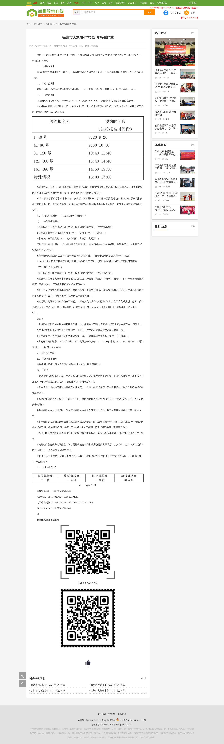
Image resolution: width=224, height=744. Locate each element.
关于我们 (102, 714)
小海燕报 (143, 3)
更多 (193, 33)
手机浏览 (192, 3)
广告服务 (112, 714)
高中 (97, 3)
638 (159, 159)
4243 (167, 119)
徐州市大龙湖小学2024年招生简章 (61, 24)
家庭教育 (132, 3)
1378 (159, 119)
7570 (166, 159)
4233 (167, 78)
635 (159, 200)
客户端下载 (176, 13)
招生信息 (38, 24)
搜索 (149, 12)
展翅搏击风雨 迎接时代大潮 (165, 113)
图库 (63, 3)
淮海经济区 (162, 3)
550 (159, 105)
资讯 (42, 3)
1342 (159, 91)
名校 (56, 3)
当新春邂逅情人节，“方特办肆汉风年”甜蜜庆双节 (164, 208)
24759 (167, 187)
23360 (167, 173)
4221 (167, 91)
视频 (104, 3)
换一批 (144, 678)
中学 (90, 3)
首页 (29, 3)
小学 (83, 3)
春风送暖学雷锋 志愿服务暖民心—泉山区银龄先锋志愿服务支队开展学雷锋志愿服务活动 (166, 127)
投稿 (193, 13)
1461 (159, 214)
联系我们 (122, 714)
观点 (69, 3)
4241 (166, 105)
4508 (166, 133)
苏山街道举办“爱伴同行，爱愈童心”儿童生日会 (165, 100)
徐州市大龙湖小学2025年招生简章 (48, 685)
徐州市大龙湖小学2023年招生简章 (48, 690)
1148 (159, 78)
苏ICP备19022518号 (94, 720)
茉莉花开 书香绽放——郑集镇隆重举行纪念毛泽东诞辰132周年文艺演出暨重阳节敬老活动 (166, 153)
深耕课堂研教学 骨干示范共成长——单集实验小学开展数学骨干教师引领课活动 (166, 72)
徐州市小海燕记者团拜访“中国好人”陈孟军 (166, 85)
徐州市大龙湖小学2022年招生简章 (108, 690)
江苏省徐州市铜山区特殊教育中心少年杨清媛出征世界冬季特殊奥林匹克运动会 (166, 195)
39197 (167, 214)
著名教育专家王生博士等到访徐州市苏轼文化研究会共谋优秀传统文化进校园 (166, 181)
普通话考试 (120, 3)
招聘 (111, 3)
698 (159, 133)
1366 (159, 187)
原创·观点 (161, 226)
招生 (49, 3)
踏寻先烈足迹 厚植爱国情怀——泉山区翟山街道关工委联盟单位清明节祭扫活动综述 (166, 167)
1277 (159, 173)
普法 (152, 3)
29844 (167, 200)
